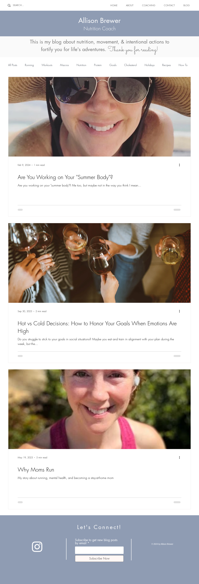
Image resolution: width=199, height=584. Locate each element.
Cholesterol (130, 65)
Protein (98, 65)
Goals (112, 65)
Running (29, 65)
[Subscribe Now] (99, 558)
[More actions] (180, 165)
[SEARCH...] (21, 5)
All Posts (12, 65)
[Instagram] (37, 547)
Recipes (166, 65)
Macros (64, 65)
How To (183, 65)
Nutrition (81, 65)
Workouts (47, 65)
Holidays (149, 65)
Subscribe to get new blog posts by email (96, 542)
